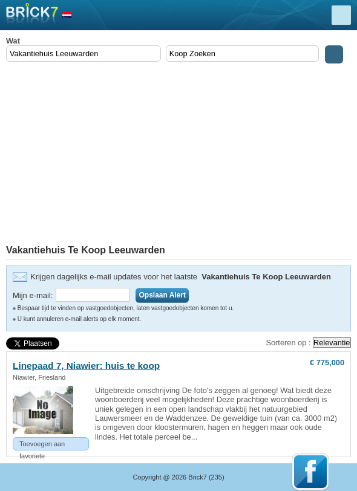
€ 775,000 (327, 362)
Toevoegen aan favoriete (42, 445)
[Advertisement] (178, 154)
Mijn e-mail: (33, 295)
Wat (13, 40)
